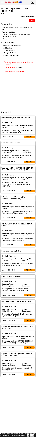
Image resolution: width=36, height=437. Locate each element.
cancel (32, 435)
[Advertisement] (18, 92)
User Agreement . (22, 435)
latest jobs (19, 67)
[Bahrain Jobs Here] (13, 3)
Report (32, 20)
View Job (29, 137)
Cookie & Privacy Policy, (8, 435)
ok (28, 435)
